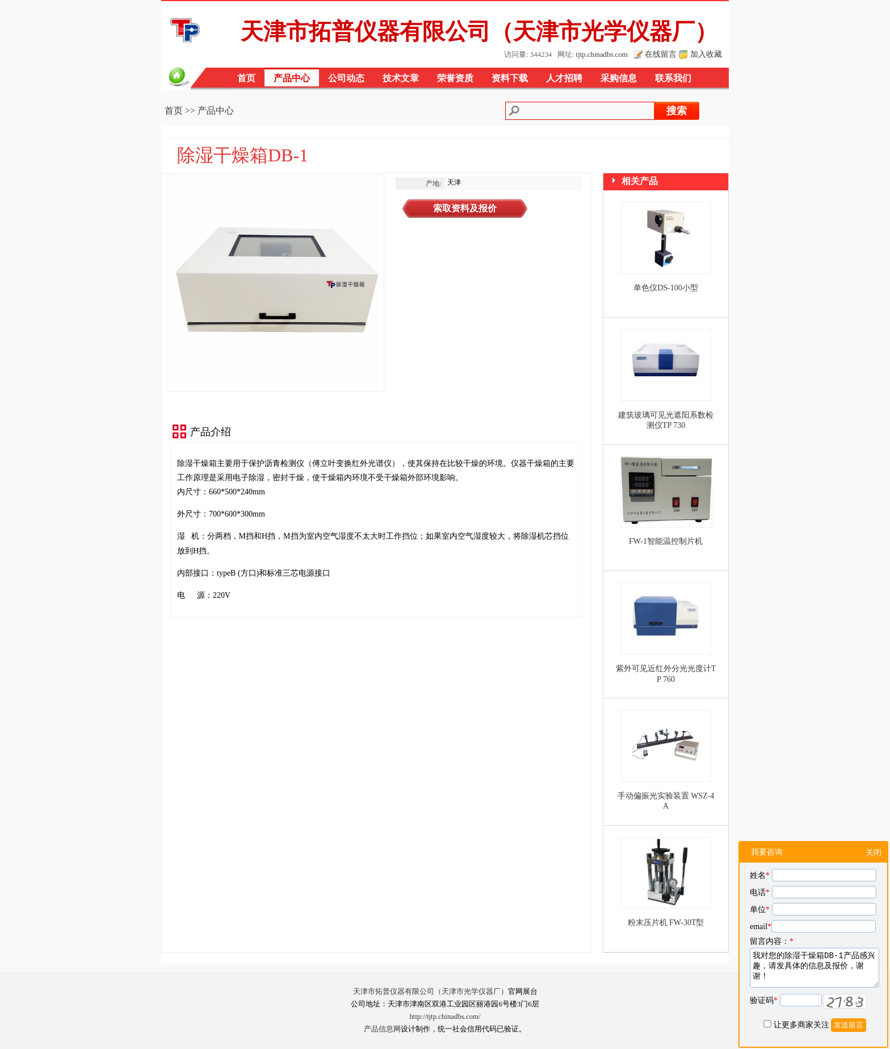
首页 (246, 78)
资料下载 (510, 78)
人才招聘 (564, 78)
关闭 (873, 852)
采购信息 (619, 78)
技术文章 (401, 78)
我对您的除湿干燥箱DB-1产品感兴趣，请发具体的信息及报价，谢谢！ (814, 968)
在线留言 (661, 54)
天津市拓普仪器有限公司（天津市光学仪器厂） (430, 992)
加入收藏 (706, 54)
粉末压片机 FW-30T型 (666, 922)
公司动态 (346, 78)
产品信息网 (382, 1029)
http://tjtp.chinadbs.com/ (444, 1017)
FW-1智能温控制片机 (666, 541)
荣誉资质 (455, 78)
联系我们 (673, 78)
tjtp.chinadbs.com (602, 55)
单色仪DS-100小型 (665, 288)
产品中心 (292, 78)
